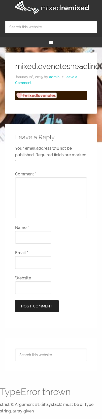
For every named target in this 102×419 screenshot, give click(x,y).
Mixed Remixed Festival (51, 7)
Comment (25, 174)
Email (21, 252)
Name (22, 227)
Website (23, 278)
